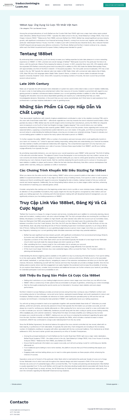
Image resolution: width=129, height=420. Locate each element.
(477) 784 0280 (15, 412)
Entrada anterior (16, 384)
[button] (114, 5)
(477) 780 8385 (15, 415)
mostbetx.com (29, 313)
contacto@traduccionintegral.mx (21, 410)
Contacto (81, 5)
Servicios (56, 5)
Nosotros (68, 5)
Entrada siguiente (112, 384)
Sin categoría (25, 28)
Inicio (46, 5)
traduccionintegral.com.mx (27, 5)
